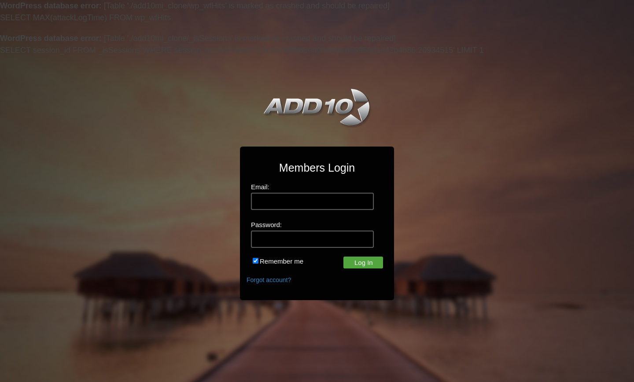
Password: (266, 224)
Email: (260, 187)
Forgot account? (269, 279)
